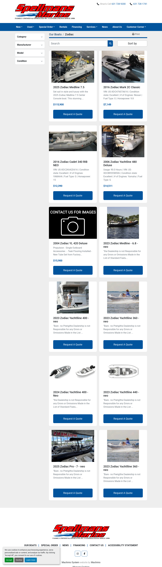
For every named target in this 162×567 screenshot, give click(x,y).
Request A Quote (72, 114)
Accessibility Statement (123, 545)
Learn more (30, 560)
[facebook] (84, 553)
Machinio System (70, 562)
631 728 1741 (140, 4)
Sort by (132, 43)
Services (91, 27)
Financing (77, 27)
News (105, 27)
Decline (19, 560)
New (18, 27)
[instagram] (78, 553)
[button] (19, 27)
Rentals (63, 27)
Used (29, 27)
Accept (9, 560)
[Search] (78, 43)
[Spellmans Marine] (81, 531)
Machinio (95, 562)
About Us (117, 27)
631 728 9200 (119, 4)
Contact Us (97, 545)
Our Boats (30, 545)
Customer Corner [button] (135, 27)
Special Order (46, 27)
